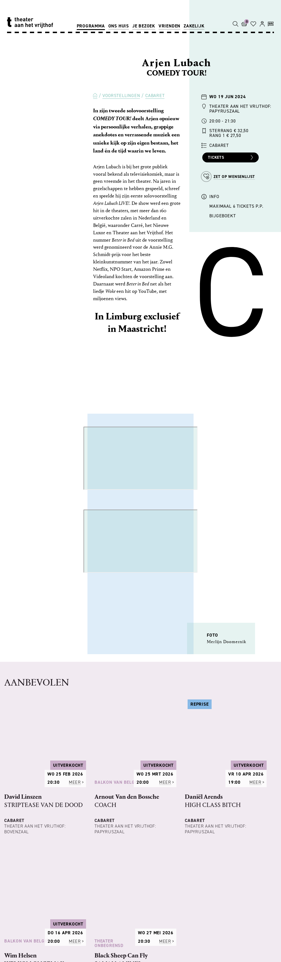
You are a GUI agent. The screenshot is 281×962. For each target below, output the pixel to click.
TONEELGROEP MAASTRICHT (132, 925)
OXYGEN (106, 932)
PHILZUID (86, 925)
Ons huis (118, 26)
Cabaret (155, 95)
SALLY (84, 932)
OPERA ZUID (180, 925)
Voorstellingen (121, 95)
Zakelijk (194, 26)
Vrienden (169, 26)
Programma (91, 26)
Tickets (231, 157)
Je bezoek (143, 26)
